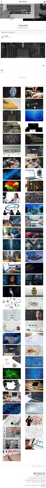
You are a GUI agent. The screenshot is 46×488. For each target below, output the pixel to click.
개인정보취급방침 (38, 466)
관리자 (44, 466)
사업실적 (11, 19)
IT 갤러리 (34, 19)
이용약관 (32, 466)
